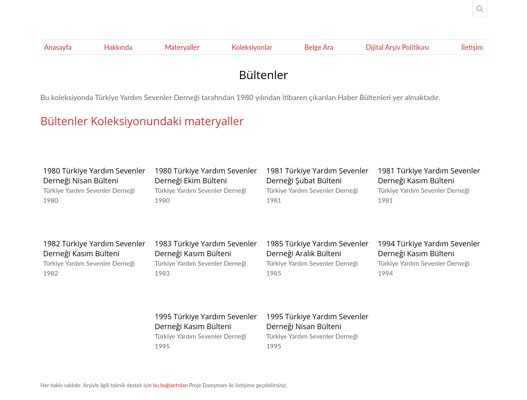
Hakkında (118, 47)
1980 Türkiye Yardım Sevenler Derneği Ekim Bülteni (206, 175)
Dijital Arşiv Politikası (397, 47)
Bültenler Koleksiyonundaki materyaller (142, 121)
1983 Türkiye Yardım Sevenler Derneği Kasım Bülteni (206, 248)
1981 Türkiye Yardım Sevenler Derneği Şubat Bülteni (317, 175)
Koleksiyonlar (252, 47)
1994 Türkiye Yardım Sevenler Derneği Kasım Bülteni (429, 248)
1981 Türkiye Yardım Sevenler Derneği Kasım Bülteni (429, 175)
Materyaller (182, 47)
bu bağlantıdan (170, 385)
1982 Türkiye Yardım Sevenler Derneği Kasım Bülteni (94, 248)
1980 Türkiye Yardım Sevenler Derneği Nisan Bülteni (94, 175)
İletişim (472, 47)
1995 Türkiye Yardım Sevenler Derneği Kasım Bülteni (206, 321)
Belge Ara (319, 47)
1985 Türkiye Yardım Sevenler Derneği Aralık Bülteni (317, 248)
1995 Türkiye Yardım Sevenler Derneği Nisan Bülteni (317, 321)
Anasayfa (58, 47)
